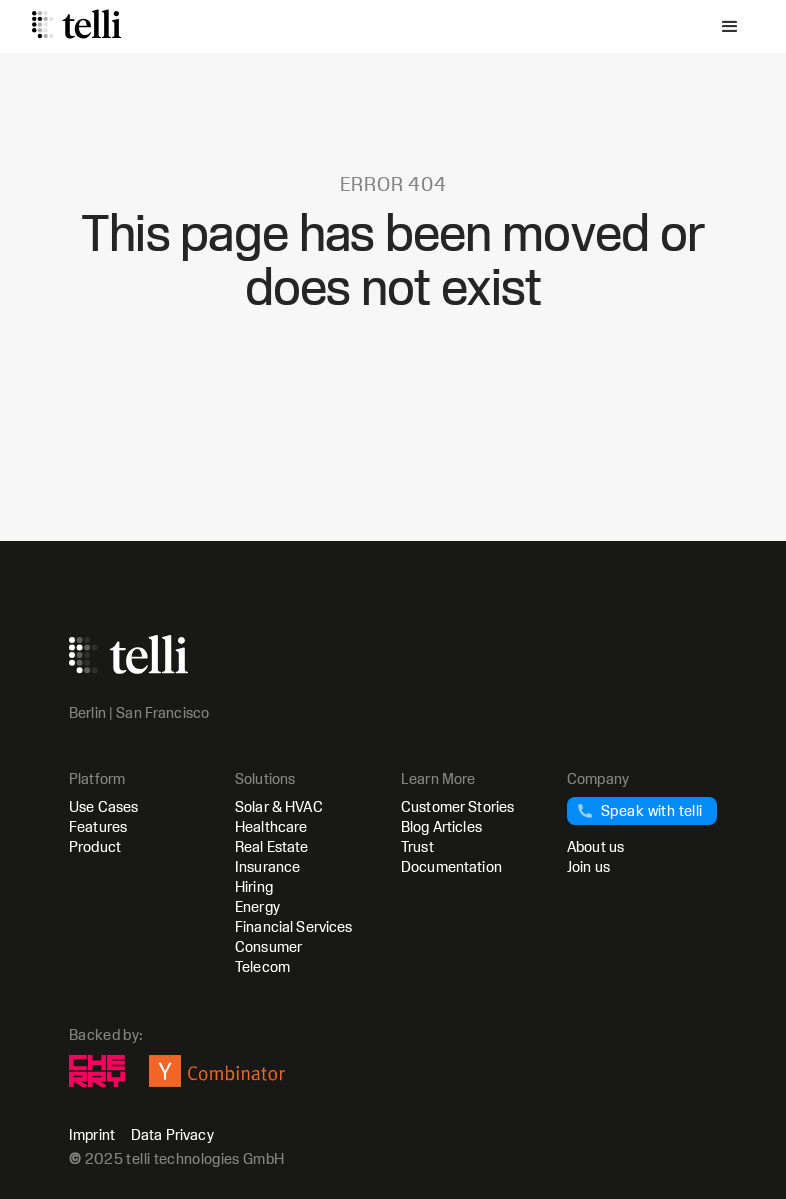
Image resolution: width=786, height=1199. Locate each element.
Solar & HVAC (279, 806)
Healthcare (271, 826)
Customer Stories (457, 806)
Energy (257, 906)
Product (95, 846)
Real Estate (272, 846)
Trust (417, 846)
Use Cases (103, 806)
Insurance (267, 866)
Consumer (268, 946)
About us (595, 846)
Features (98, 826)
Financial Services (294, 926)
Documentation (451, 866)
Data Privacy (172, 1135)
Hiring (254, 886)
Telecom (262, 966)
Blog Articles (441, 826)
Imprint (92, 1135)
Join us (588, 866)
